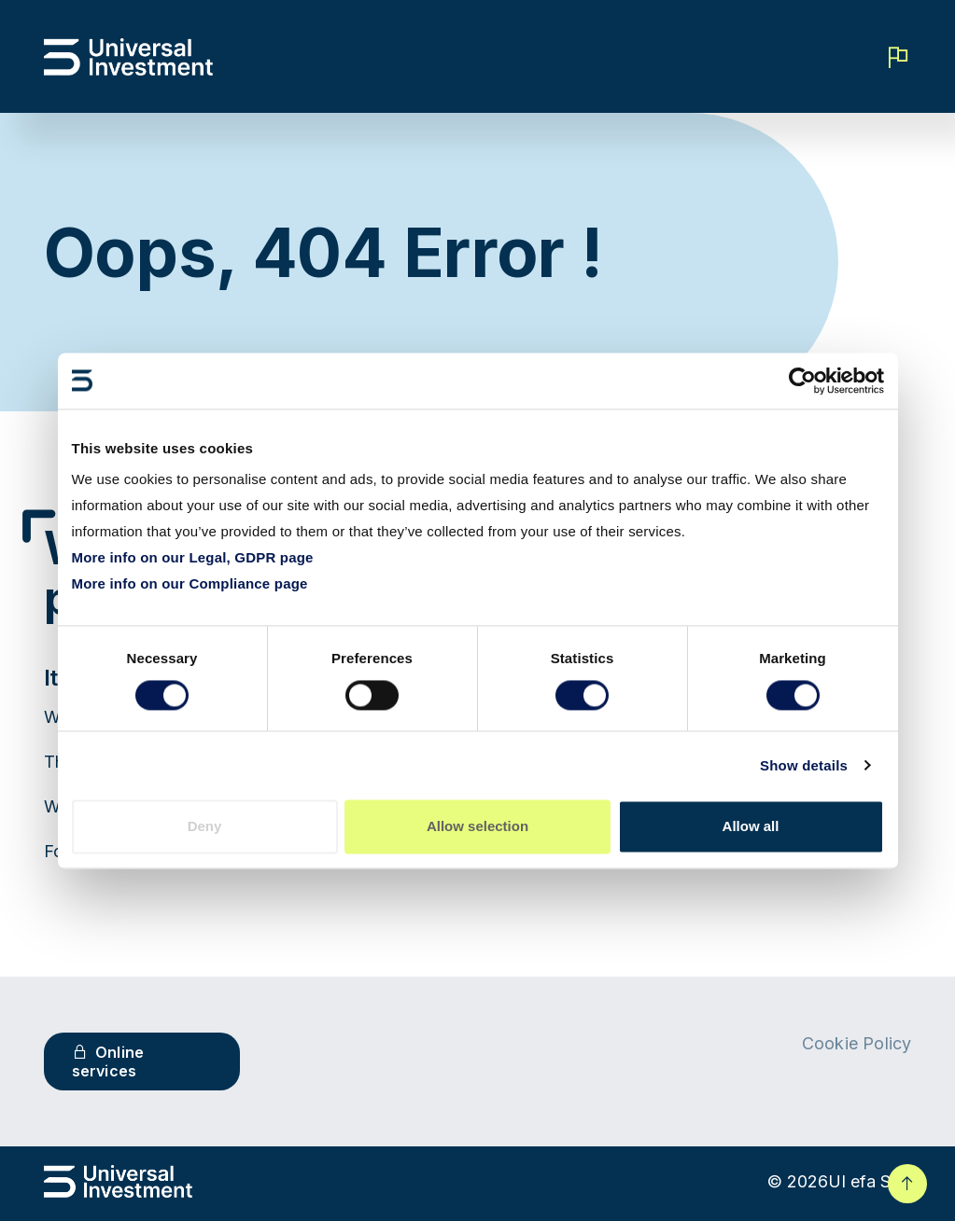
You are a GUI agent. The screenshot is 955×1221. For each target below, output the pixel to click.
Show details (804, 765)
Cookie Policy (857, 1043)
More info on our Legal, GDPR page (193, 557)
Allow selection (477, 826)
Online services (108, 1061)
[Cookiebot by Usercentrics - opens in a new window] (802, 381)
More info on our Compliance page (190, 583)
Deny (205, 826)
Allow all (751, 826)
